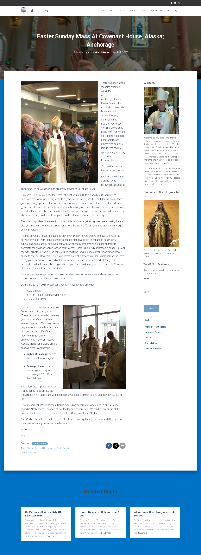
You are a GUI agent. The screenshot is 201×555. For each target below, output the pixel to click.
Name (154, 281)
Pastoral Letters (137, 11)
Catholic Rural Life (153, 348)
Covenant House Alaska (45, 448)
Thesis (122, 11)
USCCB (148, 337)
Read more (52, 536)
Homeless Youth (29, 452)
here (121, 170)
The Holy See (151, 343)
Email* (154, 294)
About (112, 11)
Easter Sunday (63, 448)
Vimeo (179, 3)
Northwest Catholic (153, 332)
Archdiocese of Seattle (155, 327)
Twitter (175, 3)
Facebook (171, 3)
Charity (30, 448)
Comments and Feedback (159, 11)
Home (103, 11)
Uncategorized (40, 443)
